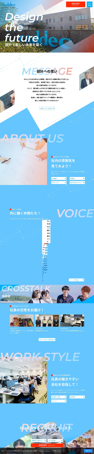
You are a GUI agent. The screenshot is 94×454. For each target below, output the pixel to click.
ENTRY (76, 4)
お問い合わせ (68, 438)
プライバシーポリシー (45, 451)
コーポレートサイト (59, 438)
